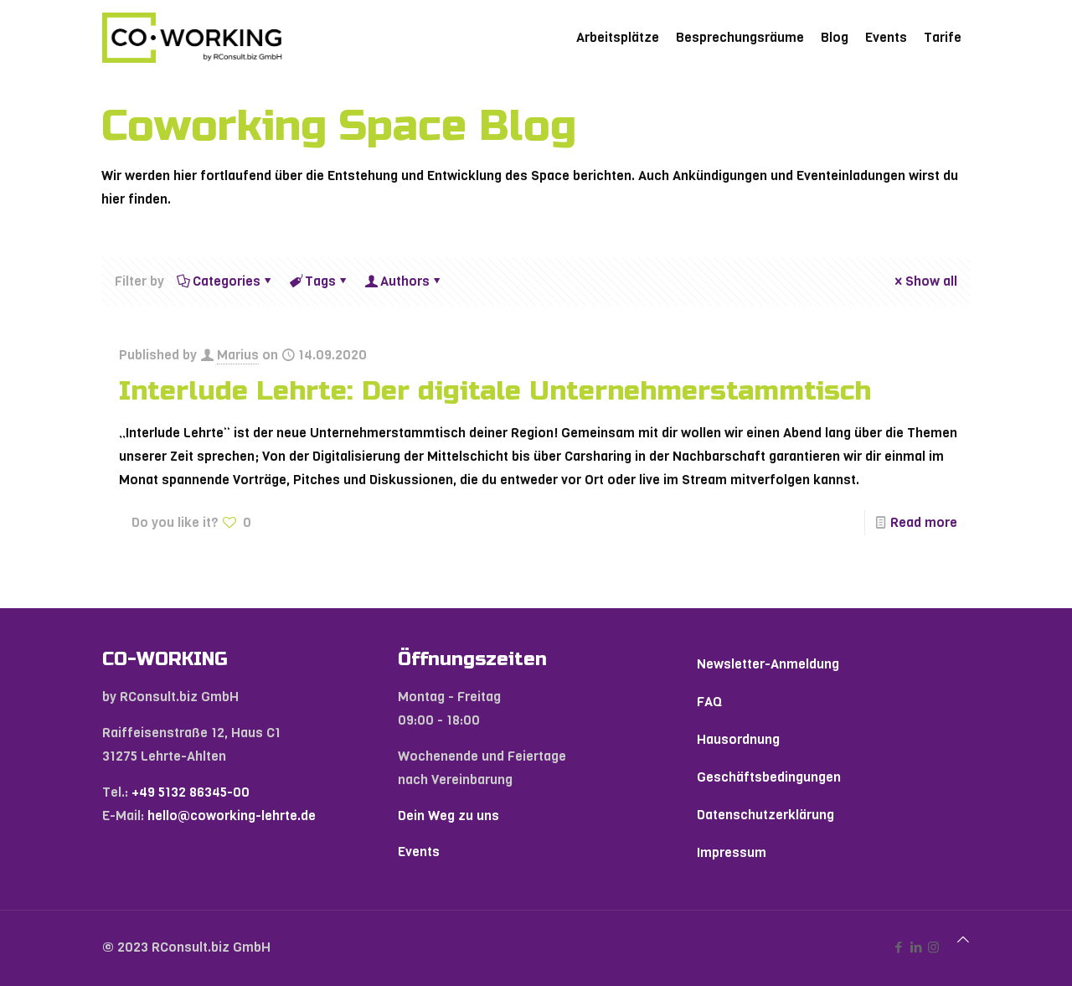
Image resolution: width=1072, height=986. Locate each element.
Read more (923, 522)
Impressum (731, 852)
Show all (924, 281)
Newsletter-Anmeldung (768, 664)
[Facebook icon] (898, 947)
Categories (225, 281)
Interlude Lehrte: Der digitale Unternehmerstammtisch (495, 390)
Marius (238, 355)
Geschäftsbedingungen (769, 777)
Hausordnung (738, 739)
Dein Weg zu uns (448, 815)
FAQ (709, 701)
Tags (319, 281)
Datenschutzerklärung (765, 814)
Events (419, 851)
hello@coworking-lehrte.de (231, 815)
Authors (403, 281)
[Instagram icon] (933, 947)
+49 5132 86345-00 (190, 792)
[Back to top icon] (963, 940)
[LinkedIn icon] (916, 947)
